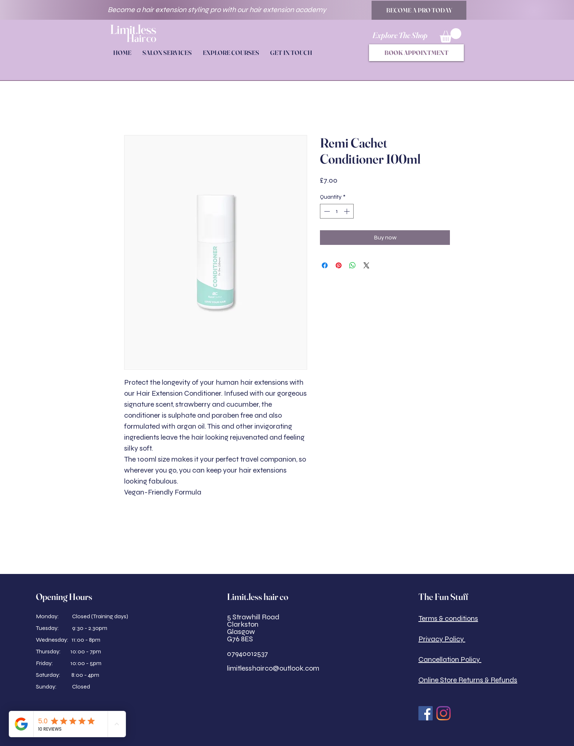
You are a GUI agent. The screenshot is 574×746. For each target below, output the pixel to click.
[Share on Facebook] (324, 265)
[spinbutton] (336, 211)
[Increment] (347, 211)
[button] (450, 35)
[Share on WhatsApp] (352, 265)
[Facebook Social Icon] (425, 713)
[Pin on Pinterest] (338, 265)
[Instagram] (443, 713)
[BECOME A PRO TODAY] (419, 10)
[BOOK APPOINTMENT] (416, 52)
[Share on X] (366, 265)
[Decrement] (326, 211)
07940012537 (247, 653)
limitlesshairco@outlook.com (273, 668)
